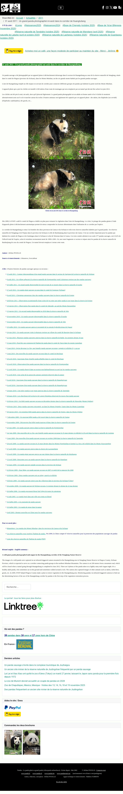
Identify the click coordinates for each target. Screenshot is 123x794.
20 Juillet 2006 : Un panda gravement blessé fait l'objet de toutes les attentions (34, 491)
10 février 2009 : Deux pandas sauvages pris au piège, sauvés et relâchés (32, 475)
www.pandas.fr (37, 773)
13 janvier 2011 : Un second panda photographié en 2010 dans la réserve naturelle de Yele (38, 311)
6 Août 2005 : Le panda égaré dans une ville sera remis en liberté (29, 497)
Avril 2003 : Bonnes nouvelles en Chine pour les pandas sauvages (29, 512)
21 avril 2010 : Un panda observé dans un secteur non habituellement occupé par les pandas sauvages (42, 369)
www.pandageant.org (63, 773)
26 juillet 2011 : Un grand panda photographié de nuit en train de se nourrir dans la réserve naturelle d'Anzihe (44, 285)
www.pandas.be (49, 773)
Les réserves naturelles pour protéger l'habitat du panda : (26, 534)
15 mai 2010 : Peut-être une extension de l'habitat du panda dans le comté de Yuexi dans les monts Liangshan (44, 343)
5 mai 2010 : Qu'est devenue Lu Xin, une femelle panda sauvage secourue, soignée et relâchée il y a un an (43, 348)
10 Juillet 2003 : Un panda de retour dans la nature (24, 507)
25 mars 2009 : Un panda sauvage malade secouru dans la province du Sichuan (34, 465)
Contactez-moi (101, 770)
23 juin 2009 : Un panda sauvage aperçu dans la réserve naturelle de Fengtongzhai (35, 428)
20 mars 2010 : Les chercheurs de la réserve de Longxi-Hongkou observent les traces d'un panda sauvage (43, 396)
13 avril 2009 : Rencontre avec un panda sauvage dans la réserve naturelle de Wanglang (37, 459)
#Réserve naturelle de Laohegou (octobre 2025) (64, 35)
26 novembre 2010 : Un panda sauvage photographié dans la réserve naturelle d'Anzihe (37, 316)
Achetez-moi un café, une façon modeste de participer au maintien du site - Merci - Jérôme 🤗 (72, 51)
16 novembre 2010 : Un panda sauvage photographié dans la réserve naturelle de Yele (36, 322)
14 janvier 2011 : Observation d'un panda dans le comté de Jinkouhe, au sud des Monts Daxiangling (41, 306)
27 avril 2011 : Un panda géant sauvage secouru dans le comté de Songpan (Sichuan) (36, 290)
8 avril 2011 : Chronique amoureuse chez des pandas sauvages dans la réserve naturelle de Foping (40, 295)
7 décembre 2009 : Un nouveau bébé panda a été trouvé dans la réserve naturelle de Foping (38, 417)
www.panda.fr (25, 773)
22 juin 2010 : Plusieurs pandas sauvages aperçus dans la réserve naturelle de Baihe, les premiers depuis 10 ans (45, 338)
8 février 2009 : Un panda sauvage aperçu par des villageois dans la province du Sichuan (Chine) (40, 481)
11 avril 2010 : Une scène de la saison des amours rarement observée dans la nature (35, 375)
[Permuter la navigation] (60, 8)
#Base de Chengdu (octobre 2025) (79, 25)
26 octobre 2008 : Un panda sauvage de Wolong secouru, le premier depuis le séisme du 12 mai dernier (42, 486)
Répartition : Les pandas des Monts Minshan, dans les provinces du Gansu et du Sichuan (37, 528)
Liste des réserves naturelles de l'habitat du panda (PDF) (26, 539)
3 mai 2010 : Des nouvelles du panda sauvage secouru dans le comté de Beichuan (35, 354)
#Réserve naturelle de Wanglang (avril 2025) (82, 32)
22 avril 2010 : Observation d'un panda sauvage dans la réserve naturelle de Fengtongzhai (37, 364)
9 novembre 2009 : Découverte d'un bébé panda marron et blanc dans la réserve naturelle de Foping (41, 422)
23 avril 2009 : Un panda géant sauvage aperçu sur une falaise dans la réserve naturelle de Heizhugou (42, 454)
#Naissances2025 (32, 25)
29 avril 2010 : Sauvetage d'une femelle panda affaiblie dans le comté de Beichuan (35, 359)
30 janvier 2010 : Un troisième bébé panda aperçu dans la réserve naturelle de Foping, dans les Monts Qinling (44, 412)
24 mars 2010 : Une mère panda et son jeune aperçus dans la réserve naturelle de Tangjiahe (38, 391)
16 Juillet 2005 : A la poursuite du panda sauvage (24, 502)
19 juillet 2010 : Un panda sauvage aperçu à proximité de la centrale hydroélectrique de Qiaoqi (39, 327)
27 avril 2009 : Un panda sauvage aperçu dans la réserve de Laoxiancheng (32, 449)
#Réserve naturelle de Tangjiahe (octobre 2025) (37, 32)
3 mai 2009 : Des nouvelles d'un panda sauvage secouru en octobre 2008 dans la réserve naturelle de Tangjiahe (45, 438)
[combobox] (17, 587)
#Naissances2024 (51, 25)
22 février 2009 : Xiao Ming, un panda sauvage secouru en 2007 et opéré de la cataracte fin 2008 (40, 470)
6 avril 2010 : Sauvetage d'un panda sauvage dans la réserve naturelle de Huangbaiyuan (37, 380)
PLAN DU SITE (61, 782)
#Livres (18, 25)
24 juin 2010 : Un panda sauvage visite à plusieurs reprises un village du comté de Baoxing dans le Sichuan (44, 332)
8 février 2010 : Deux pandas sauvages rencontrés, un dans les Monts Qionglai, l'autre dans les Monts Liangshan (45, 407)
